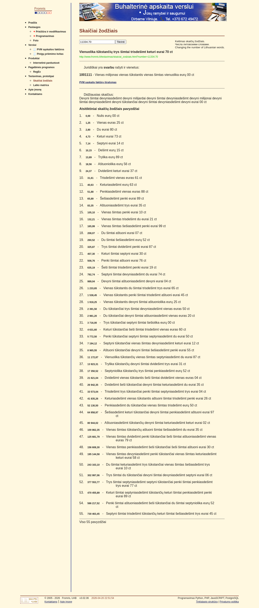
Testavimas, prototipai (41, 76)
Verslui (32, 45)
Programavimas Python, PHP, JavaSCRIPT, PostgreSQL (208, 598)
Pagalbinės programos (41, 67)
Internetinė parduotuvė (46, 62)
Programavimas (43, 36)
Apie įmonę (34, 89)
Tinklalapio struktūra (207, 601)
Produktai (33, 58)
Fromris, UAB (69, 598)
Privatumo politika (229, 601)
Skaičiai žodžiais (42, 80)
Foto (35, 40)
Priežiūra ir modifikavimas (49, 31)
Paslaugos (34, 27)
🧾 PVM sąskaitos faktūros (48, 49)
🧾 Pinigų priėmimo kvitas (48, 54)
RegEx (37, 71)
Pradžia (32, 22)
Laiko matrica (41, 85)
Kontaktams (35, 94)
